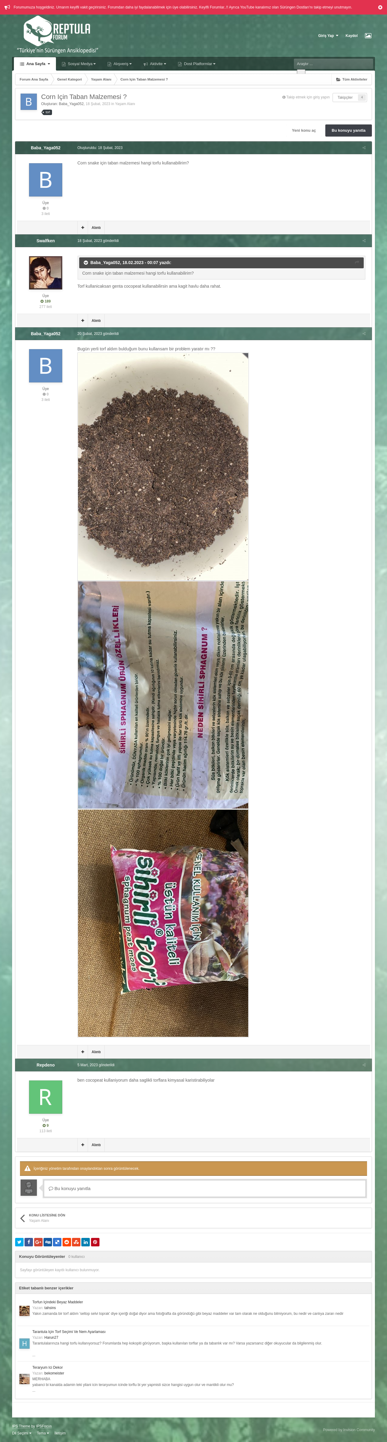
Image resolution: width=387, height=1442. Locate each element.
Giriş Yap (328, 35)
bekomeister (54, 1373)
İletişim (60, 1433)
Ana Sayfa (37, 63)
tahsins (50, 1308)
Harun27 (51, 1337)
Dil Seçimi (21, 1433)
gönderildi (96, 241)
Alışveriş (122, 63)
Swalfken (46, 240)
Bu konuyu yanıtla (349, 130)
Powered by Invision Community (349, 1430)
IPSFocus (44, 1426)
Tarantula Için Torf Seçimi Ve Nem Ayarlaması (69, 1332)
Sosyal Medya (81, 63)
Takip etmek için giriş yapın (308, 97)
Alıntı (94, 228)
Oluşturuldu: (98, 148)
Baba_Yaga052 (71, 104)
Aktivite (157, 63)
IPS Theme (21, 1426)
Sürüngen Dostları (294, 7)
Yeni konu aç (304, 130)
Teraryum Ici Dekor (47, 1367)
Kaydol (352, 36)
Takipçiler (345, 97)
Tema (43, 1433)
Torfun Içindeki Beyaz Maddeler (57, 1302)
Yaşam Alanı (125, 104)
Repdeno (46, 1065)
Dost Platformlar (199, 63)
